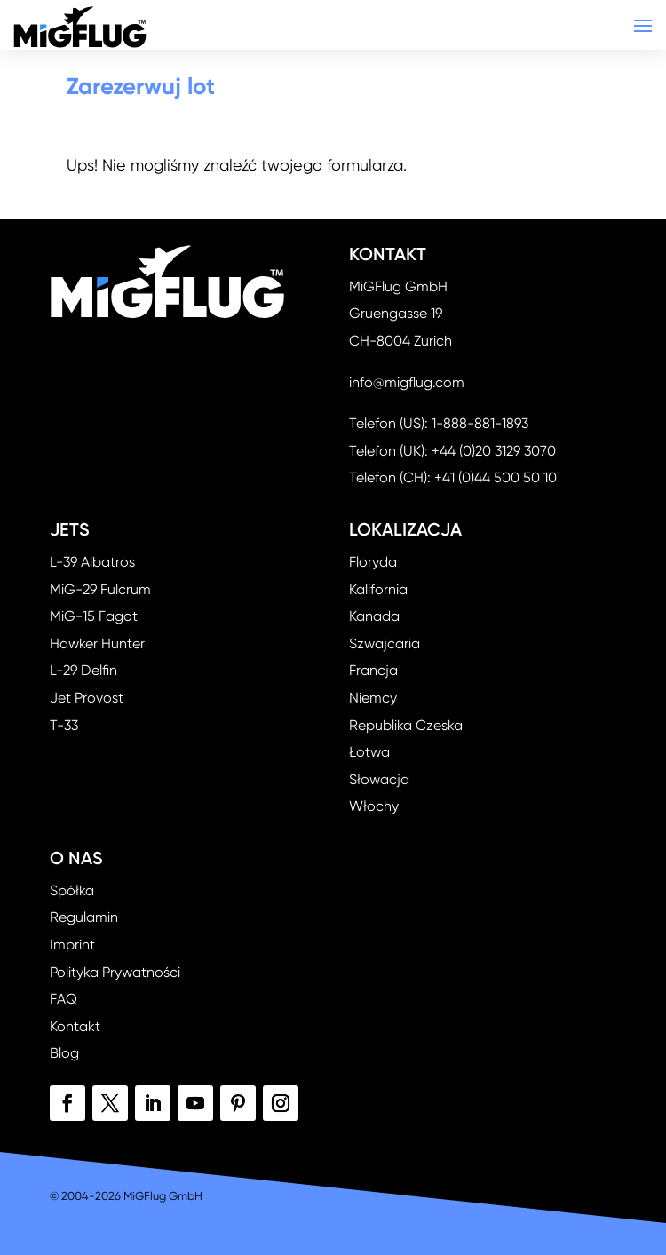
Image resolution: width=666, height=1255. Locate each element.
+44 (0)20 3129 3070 (494, 450)
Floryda (373, 561)
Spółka (72, 890)
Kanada (374, 616)
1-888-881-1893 (480, 423)
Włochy (374, 806)
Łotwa (369, 751)
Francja (373, 670)
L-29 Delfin (83, 670)
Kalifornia (378, 589)
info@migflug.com (406, 382)
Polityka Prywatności (115, 972)
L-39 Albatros (92, 561)
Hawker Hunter (97, 643)
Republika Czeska (406, 725)
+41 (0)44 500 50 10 (495, 477)
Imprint (72, 944)
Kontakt (75, 1026)
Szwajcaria (384, 643)
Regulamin (84, 917)
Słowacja (379, 779)
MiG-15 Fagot (94, 616)
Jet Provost (86, 697)
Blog (64, 1053)
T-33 (64, 725)
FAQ (63, 998)
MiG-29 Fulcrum (100, 589)
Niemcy (373, 697)
